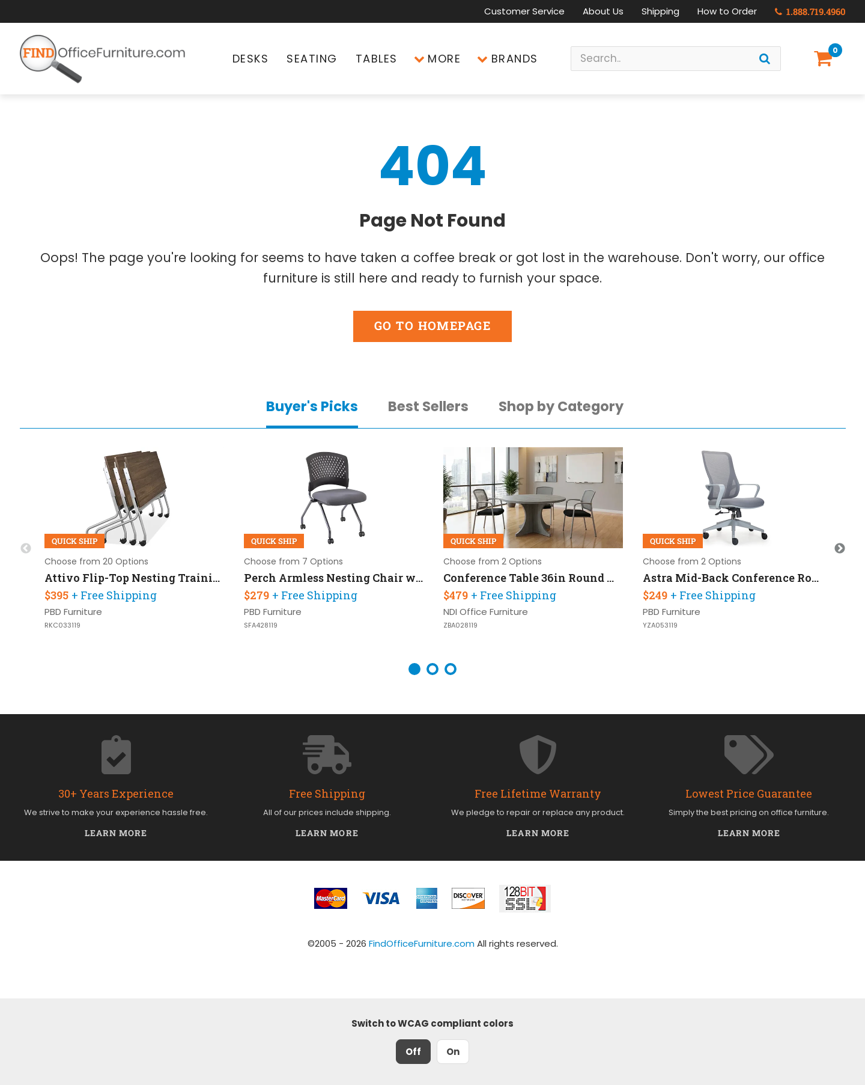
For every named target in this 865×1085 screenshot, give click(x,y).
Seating (312, 58)
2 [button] (432, 669)
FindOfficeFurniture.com (422, 943)
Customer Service (524, 11)
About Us (603, 11)
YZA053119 (660, 625)
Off (413, 1051)
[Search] (765, 58)
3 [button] (451, 669)
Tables (377, 58)
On (453, 1051)
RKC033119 (62, 625)
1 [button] (414, 669)
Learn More (116, 833)
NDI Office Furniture (485, 611)
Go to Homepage (432, 325)
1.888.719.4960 (810, 11)
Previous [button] (26, 549)
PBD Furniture (73, 611)
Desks (250, 58)
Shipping (660, 11)
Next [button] (840, 549)
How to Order (727, 11)
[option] (134, 549)
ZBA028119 (460, 625)
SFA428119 (261, 625)
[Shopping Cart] (825, 58)
